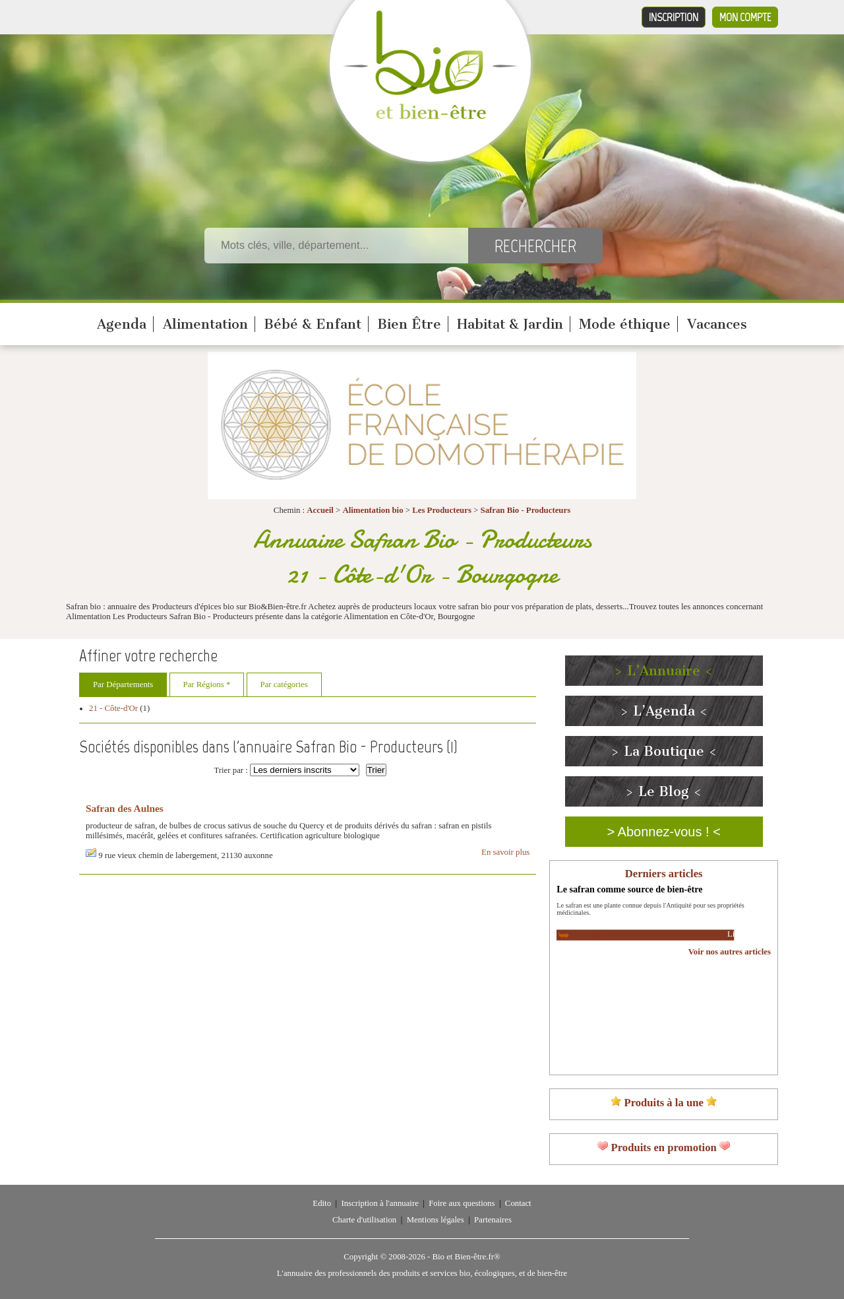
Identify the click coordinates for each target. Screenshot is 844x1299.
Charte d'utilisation (364, 1219)
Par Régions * (207, 684)
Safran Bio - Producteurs (526, 510)
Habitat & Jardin (510, 324)
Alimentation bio (372, 510)
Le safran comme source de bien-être (629, 889)
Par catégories (284, 684)
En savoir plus (505, 852)
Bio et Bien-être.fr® (466, 1256)
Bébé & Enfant (312, 324)
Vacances (717, 324)
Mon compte (745, 17)
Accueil (320, 510)
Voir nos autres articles (729, 951)
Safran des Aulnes (125, 808)
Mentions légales (435, 1219)
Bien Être (409, 324)
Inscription (673, 17)
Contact (518, 1203)
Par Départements (123, 684)
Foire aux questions (462, 1203)
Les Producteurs (441, 510)
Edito (322, 1203)
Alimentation (205, 324)
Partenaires (493, 1219)
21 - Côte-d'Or (113, 708)
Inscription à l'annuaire (379, 1203)
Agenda (121, 324)
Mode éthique (625, 324)
